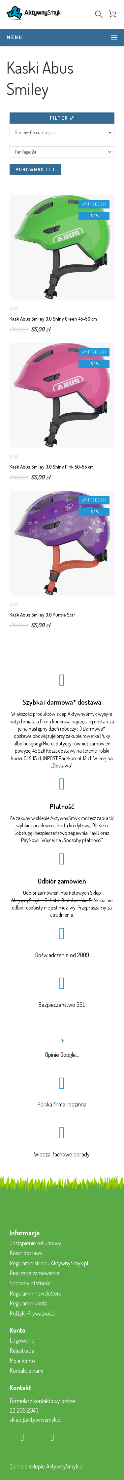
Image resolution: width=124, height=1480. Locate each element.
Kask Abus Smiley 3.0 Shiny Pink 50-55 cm (52, 467)
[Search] (98, 14)
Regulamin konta (28, 1303)
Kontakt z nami (26, 1370)
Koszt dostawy (26, 1252)
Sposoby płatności (82, 840)
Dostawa (62, 765)
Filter (62, 118)
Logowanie (22, 1340)
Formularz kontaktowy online (42, 1400)
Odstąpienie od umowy (35, 1243)
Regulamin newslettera (36, 1293)
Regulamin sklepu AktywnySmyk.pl (49, 1263)
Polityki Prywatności (32, 1313)
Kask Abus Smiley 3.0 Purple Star (42, 615)
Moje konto (22, 1360)
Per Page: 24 (25, 152)
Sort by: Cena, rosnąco (35, 132)
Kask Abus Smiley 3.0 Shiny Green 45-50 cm (53, 319)
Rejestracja (22, 1350)
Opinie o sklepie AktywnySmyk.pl (46, 1466)
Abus (14, 308)
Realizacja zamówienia (34, 1272)
